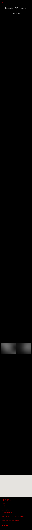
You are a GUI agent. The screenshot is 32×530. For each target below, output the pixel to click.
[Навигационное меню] (30, 2)
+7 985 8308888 (6, 512)
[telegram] (5, 525)
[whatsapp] (7, 525)
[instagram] (2, 525)
